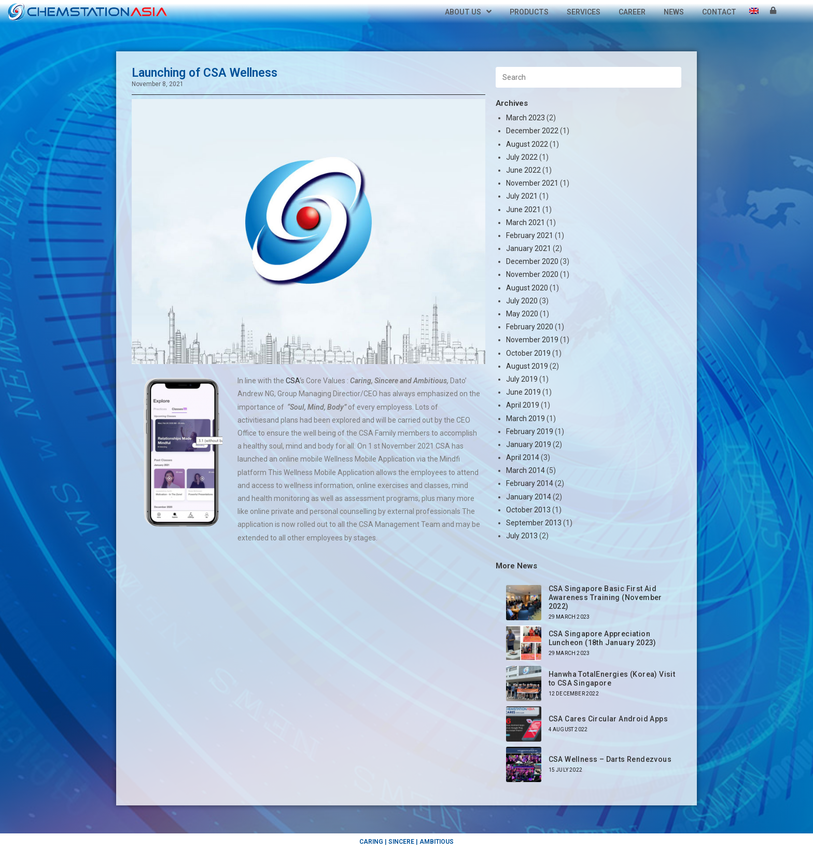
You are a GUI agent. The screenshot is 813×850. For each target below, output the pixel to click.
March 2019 (525, 418)
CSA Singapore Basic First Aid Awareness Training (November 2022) (605, 597)
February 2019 (529, 431)
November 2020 (532, 274)
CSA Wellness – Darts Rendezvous (610, 759)
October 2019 (528, 353)
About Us (468, 12)
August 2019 (527, 366)
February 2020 (529, 327)
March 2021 (525, 222)
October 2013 (528, 510)
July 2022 (522, 157)
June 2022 (523, 170)
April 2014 (522, 457)
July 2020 (522, 301)
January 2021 (528, 248)
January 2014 (528, 497)
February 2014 (529, 483)
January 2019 (528, 444)
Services (583, 12)
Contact (719, 12)
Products (529, 12)
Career (632, 12)
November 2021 (532, 183)
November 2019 (532, 340)
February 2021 (529, 235)
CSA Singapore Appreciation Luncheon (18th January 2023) (602, 638)
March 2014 (525, 470)
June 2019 (523, 392)
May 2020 (522, 314)
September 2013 (534, 523)
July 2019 (522, 379)
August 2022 (527, 144)
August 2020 (527, 288)
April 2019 (522, 405)
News (674, 12)
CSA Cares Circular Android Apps (608, 719)
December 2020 (532, 261)
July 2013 (522, 536)
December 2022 (532, 131)
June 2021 (523, 209)
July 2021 (522, 196)
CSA (292, 381)
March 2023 (525, 118)
